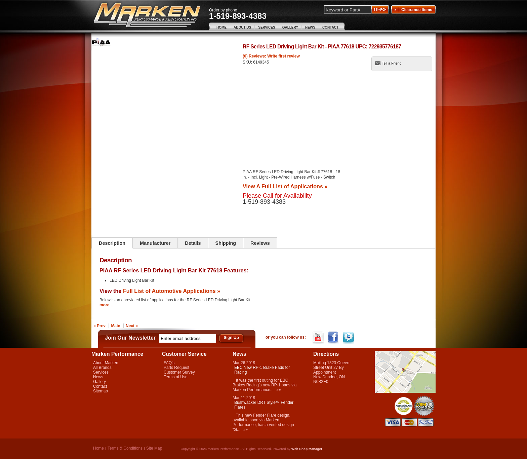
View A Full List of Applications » (285, 186)
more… (106, 305)
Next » (132, 325)
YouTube (319, 338)
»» (278, 389)
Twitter (349, 338)
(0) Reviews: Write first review (271, 56)
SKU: (248, 62)
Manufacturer (155, 243)
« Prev (99, 325)
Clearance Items (413, 9)
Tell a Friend (392, 63)
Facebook (334, 338)
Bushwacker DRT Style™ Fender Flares (263, 405)
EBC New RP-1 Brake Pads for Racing (262, 370)
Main (115, 325)
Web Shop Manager (306, 449)
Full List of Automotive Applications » (171, 291)
